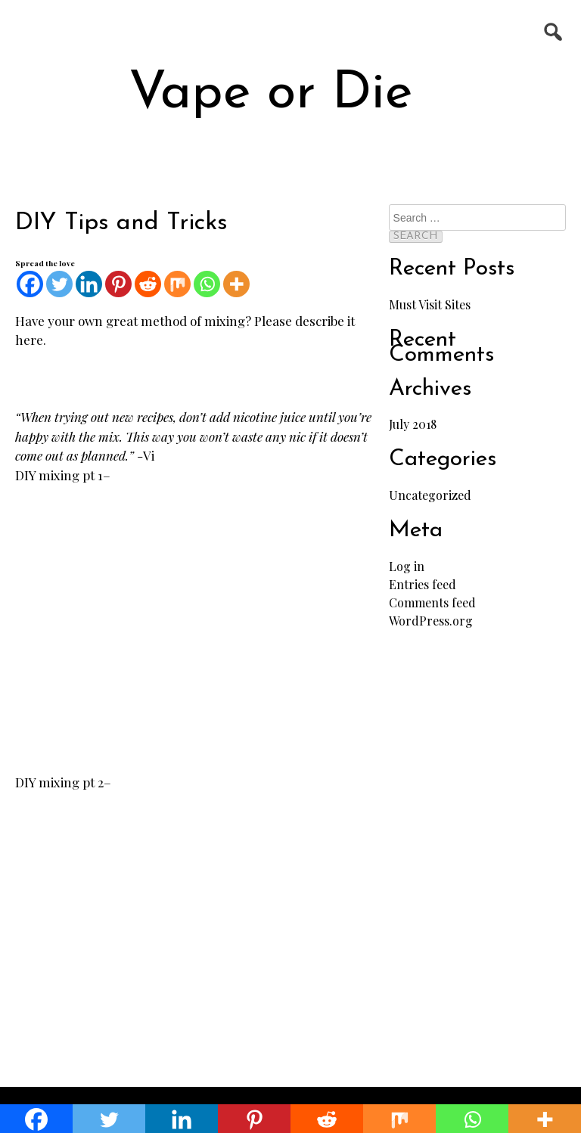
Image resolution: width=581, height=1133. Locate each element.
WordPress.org (431, 621)
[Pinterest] (118, 284)
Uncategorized (430, 495)
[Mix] (177, 284)
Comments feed (432, 602)
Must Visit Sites (430, 304)
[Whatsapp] (207, 284)
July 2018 (413, 424)
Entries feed (422, 584)
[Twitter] (59, 284)
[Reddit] (148, 284)
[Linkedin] (89, 284)
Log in (406, 566)
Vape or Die (270, 94)
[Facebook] (30, 284)
